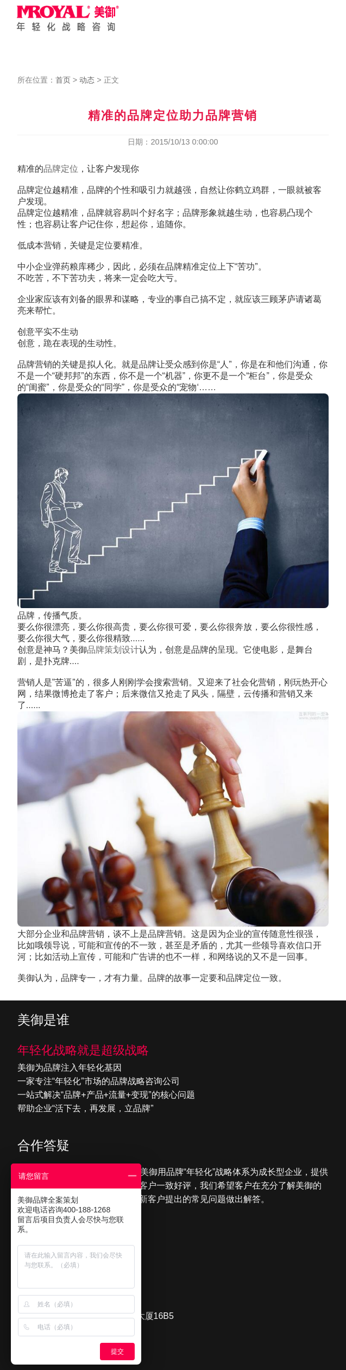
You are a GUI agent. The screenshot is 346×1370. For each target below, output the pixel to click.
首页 (63, 80)
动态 (87, 80)
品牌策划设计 (113, 649)
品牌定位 (60, 168)
